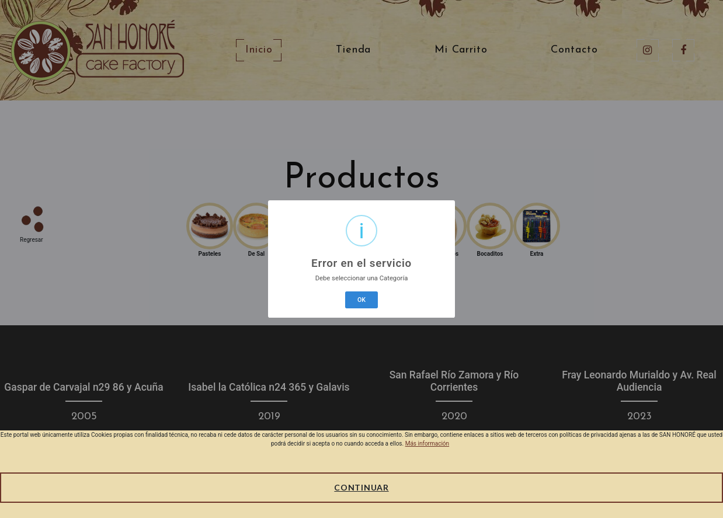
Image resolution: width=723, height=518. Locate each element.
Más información (427, 443)
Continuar (361, 487)
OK (361, 300)
